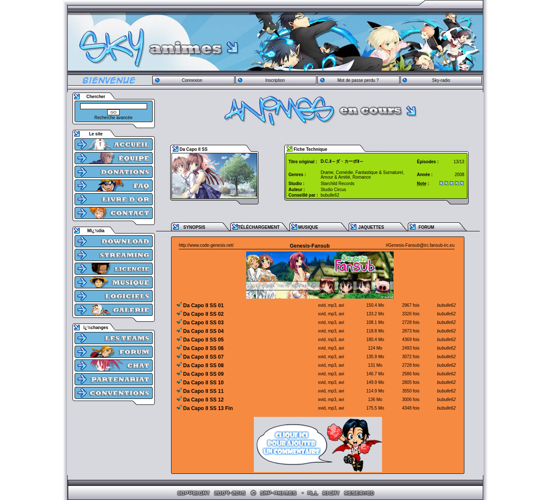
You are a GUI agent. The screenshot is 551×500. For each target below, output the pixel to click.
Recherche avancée (113, 117)
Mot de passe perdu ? (358, 80)
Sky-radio (441, 80)
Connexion (192, 80)
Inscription (275, 80)
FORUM (426, 227)
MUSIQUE (308, 227)
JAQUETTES (371, 227)
